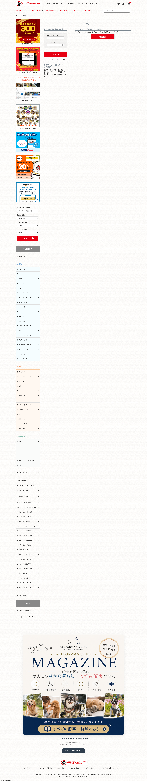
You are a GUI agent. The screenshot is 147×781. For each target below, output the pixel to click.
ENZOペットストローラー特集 (27, 507)
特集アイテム (50, 11)
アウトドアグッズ (22, 349)
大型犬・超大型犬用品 (24, 545)
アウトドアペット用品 (24, 521)
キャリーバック (22, 359)
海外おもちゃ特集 (22, 550)
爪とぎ (19, 386)
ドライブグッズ (22, 340)
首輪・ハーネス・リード (25, 302)
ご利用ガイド (28, 768)
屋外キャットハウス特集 (25, 512)
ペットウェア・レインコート (26, 335)
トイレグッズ (21, 283)
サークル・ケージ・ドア (25, 297)
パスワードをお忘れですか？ (58, 59)
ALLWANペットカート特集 (25, 486)
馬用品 (19, 465)
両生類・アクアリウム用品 (25, 460)
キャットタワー (22, 381)
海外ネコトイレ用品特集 (25, 540)
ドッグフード (21, 269)
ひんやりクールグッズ (24, 583)
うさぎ (19, 441)
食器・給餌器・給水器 (24, 345)
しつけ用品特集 (22, 573)
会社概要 (49, 768)
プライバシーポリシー (93, 768)
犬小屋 (19, 288)
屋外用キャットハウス (24, 419)
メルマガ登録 (40, 768)
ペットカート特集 (22, 578)
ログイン (120, 768)
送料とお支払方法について (74, 768)
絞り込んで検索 (28, 238)
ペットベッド (21, 307)
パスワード (51, 42)
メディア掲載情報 (108, 768)
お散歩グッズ (21, 316)
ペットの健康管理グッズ (25, 559)
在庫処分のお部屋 (22, 497)
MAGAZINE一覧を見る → (73, 750)
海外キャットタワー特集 (25, 536)
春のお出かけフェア (23, 490)
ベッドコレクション (23, 554)
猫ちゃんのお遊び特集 (24, 564)
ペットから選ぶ (21, 11)
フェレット (20, 446)
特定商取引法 (59, 768)
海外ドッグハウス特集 (24, 503)
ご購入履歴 (87, 11)
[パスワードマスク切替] (62, 45)
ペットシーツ (21, 279)
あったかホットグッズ (24, 587)
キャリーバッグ (22, 400)
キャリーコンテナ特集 (24, 531)
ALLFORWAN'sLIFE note (67, 11)
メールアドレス (52, 35)
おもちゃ (20, 312)
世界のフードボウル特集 (25, 569)
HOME (17, 16)
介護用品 (20, 330)
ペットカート (21, 354)
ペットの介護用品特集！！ (25, 517)
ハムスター (20, 451)
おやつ (19, 274)
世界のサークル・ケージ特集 (26, 526)
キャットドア (21, 414)
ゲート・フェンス (22, 293)
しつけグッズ (21, 321)
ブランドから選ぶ (36, 11)
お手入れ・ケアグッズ (24, 326)
